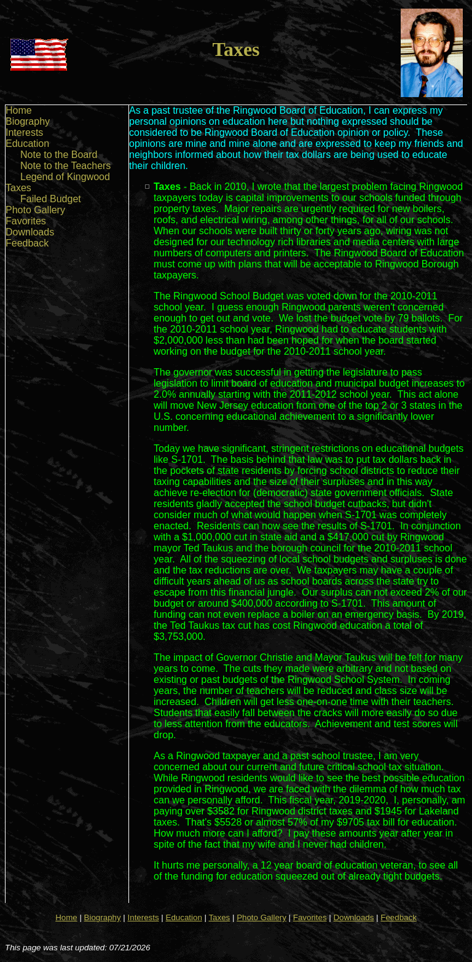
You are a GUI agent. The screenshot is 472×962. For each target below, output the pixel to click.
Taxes (18, 188)
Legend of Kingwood (65, 177)
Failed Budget (50, 199)
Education (27, 143)
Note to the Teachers (65, 165)
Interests (24, 132)
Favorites (26, 221)
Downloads (30, 232)
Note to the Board (58, 154)
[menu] (58, 177)
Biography (28, 121)
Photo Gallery (35, 210)
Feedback (27, 243)
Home (19, 110)
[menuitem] (58, 110)
